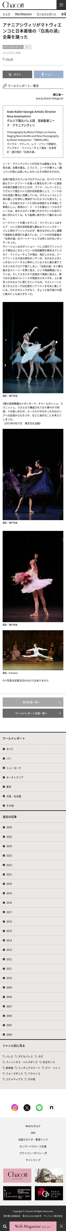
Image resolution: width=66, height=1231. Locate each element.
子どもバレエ (25, 1056)
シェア (48, 74)
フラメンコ (34, 1073)
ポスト (17, 74)
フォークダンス (14, 1073)
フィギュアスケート (29, 1068)
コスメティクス (14, 1079)
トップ (6, 14)
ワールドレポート (46, 14)
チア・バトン (52, 1068)
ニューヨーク (13, 768)
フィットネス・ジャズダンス (22, 1062)
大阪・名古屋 (13, 796)
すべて (9, 749)
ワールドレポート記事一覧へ (31, 713)
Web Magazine (23, 14)
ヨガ (40, 1056)
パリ (8, 758)
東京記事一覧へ (31, 702)
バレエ (9, 59)
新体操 (9, 1068)
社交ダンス (49, 1062)
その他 (10, 805)
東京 (8, 786)
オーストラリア (14, 777)
